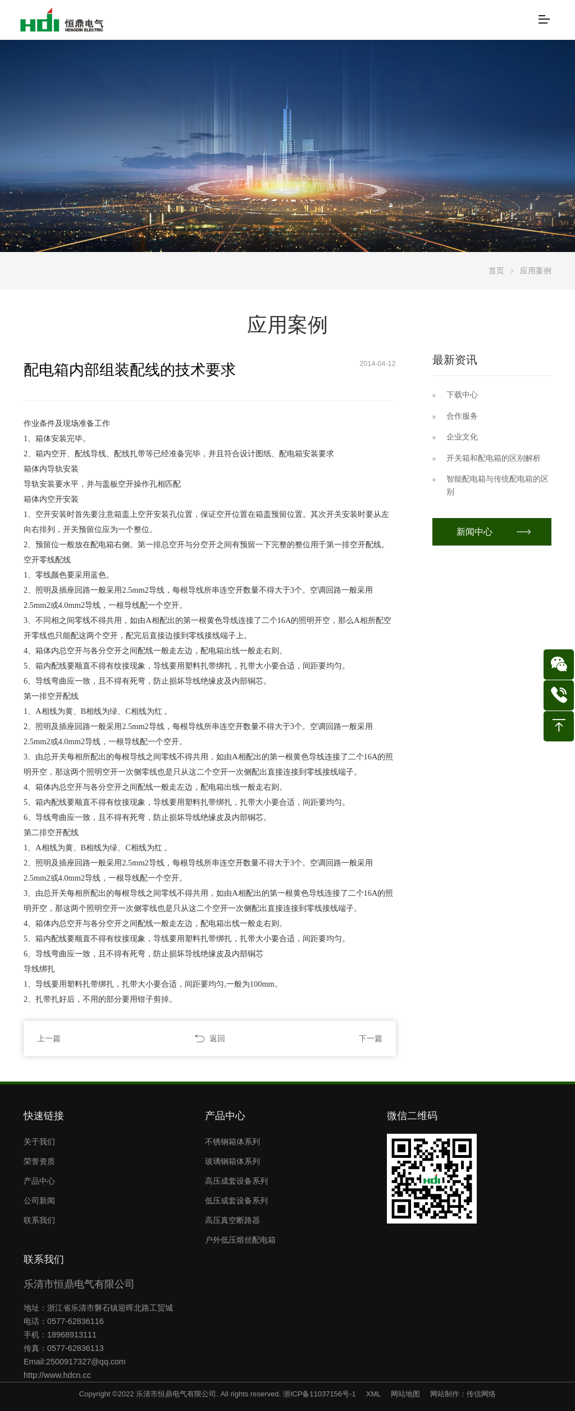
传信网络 (481, 1394)
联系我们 (39, 1220)
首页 (496, 270)
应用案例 (535, 270)
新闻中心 (475, 531)
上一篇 (49, 1038)
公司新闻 (39, 1200)
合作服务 (462, 415)
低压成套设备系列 (236, 1200)
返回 (217, 1038)
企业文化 (462, 436)
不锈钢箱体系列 (232, 1141)
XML (373, 1394)
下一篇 (370, 1038)
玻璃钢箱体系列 (232, 1161)
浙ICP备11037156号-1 (319, 1394)
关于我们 (39, 1141)
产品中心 (39, 1180)
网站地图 (405, 1394)
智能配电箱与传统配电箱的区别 (497, 485)
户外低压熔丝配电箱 (240, 1239)
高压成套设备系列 (236, 1180)
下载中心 (462, 394)
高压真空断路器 (232, 1220)
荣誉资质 (39, 1161)
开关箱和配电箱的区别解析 (493, 457)
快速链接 (44, 1115)
